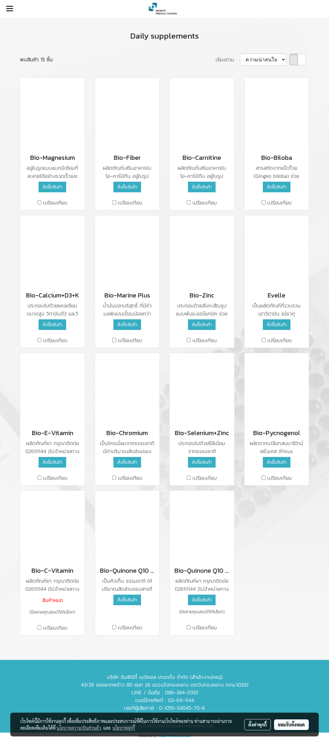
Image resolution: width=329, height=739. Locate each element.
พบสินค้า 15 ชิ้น (36, 59)
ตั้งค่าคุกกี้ (257, 724)
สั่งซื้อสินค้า (52, 187)
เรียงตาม (228, 59)
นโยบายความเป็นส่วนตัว (79, 728)
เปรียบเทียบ (55, 202)
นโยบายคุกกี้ (123, 728)
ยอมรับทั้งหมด (291, 724)
